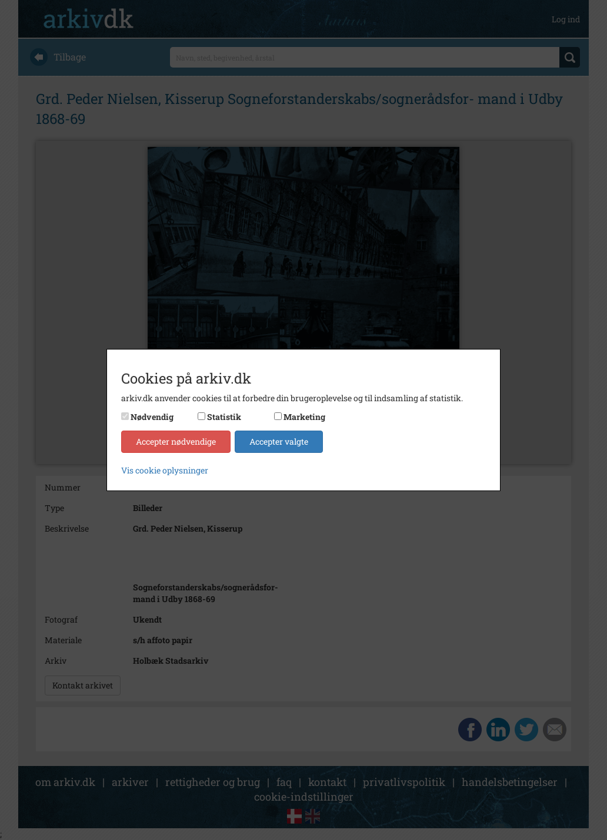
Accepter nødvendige (176, 441)
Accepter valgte (278, 441)
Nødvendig (152, 416)
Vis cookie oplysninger (164, 470)
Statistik (224, 416)
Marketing (304, 416)
